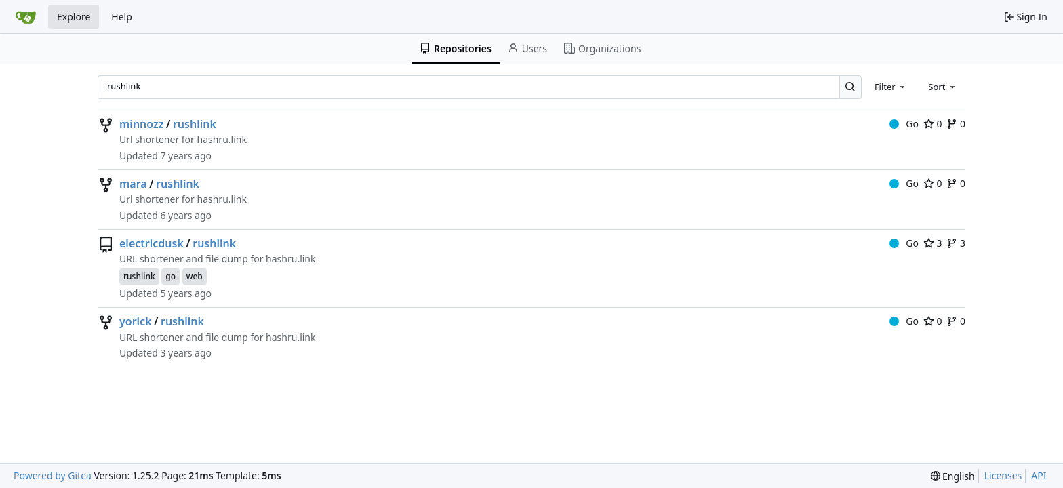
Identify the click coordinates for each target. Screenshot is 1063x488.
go (170, 276)
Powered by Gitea (53, 475)
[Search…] (850, 87)
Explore (73, 16)
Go (904, 123)
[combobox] (890, 87)
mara (133, 183)
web (194, 276)
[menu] (953, 476)
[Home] (26, 17)
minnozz (141, 124)
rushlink (194, 124)
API (1038, 475)
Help (121, 16)
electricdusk (151, 243)
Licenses (1003, 475)
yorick (135, 321)
